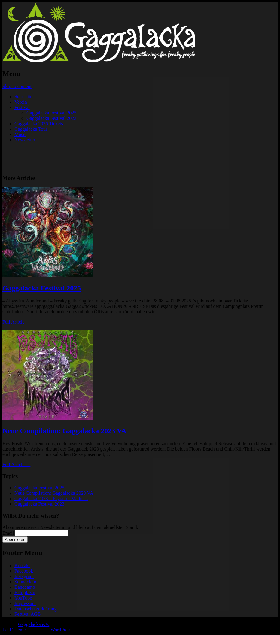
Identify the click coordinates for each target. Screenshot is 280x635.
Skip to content (17, 86)
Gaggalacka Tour (30, 129)
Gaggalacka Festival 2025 (51, 112)
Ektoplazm (24, 592)
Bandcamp (24, 587)
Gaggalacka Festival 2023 (51, 118)
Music (20, 134)
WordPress (60, 629)
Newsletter (24, 139)
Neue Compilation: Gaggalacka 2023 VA (64, 431)
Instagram (24, 576)
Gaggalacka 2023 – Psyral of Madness (51, 498)
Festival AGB (27, 614)
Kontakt (22, 565)
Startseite (23, 96)
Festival (22, 107)
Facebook (23, 570)
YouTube (23, 597)
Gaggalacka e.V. (33, 624)
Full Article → (16, 321)
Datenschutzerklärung (35, 608)
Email (8, 533)
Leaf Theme (14, 629)
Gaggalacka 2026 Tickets (38, 123)
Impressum (25, 603)
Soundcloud (25, 581)
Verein (20, 102)
